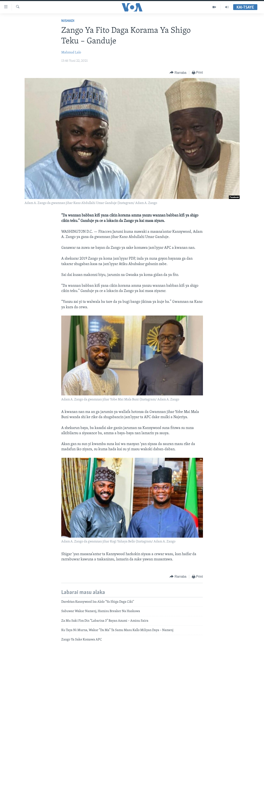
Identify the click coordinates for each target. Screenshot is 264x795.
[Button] (178, 72)
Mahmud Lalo (71, 52)
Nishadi (67, 21)
